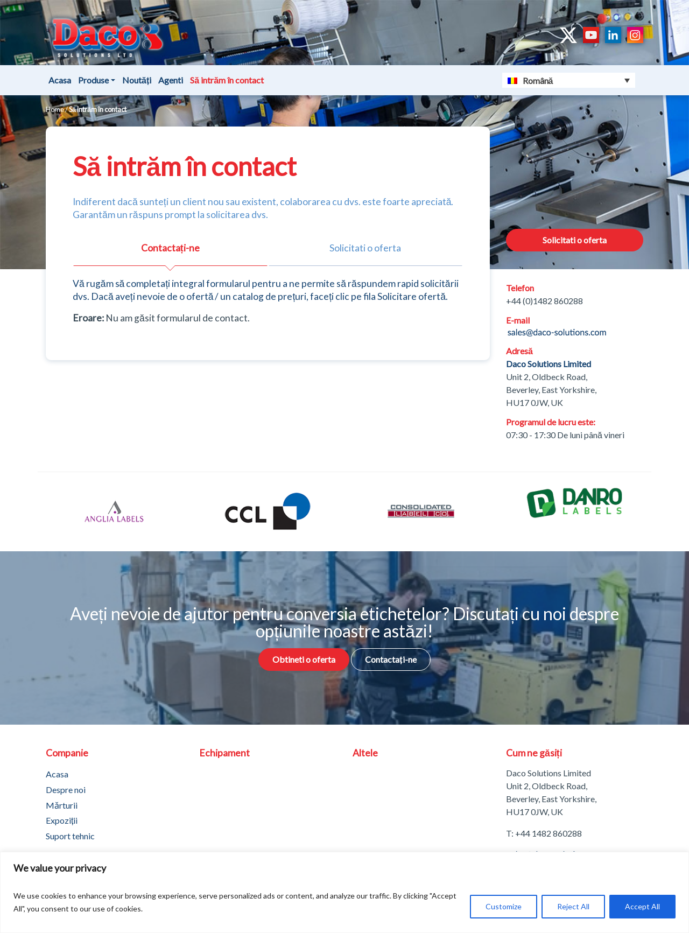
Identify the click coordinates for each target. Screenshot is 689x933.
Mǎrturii (62, 805)
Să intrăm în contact (227, 80)
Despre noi (66, 789)
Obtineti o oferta (303, 659)
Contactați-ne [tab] (170, 248)
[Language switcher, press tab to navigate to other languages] (569, 80)
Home (55, 109)
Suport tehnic (70, 836)
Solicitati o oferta (575, 240)
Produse (93, 80)
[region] (344, 892)
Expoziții (62, 820)
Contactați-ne (390, 659)
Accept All (642, 906)
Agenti (170, 80)
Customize (504, 906)
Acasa (59, 80)
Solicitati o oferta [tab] (365, 248)
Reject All (573, 906)
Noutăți (136, 80)
